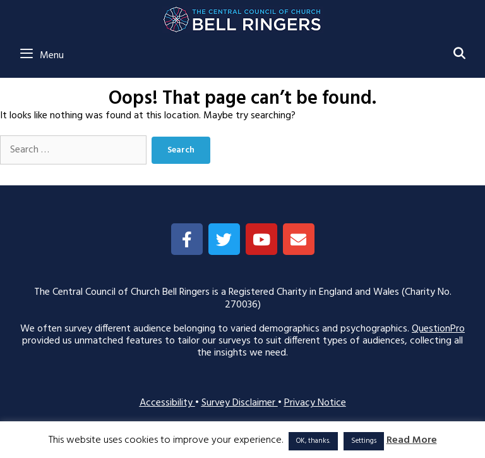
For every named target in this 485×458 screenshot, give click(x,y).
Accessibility (167, 403)
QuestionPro (438, 329)
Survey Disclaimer (239, 403)
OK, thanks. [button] (313, 441)
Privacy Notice (315, 403)
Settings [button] (363, 441)
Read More (411, 441)
